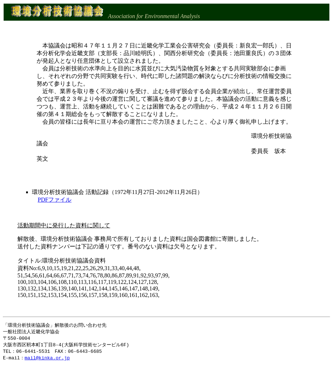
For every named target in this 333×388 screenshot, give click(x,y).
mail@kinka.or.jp (47, 359)
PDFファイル (54, 200)
